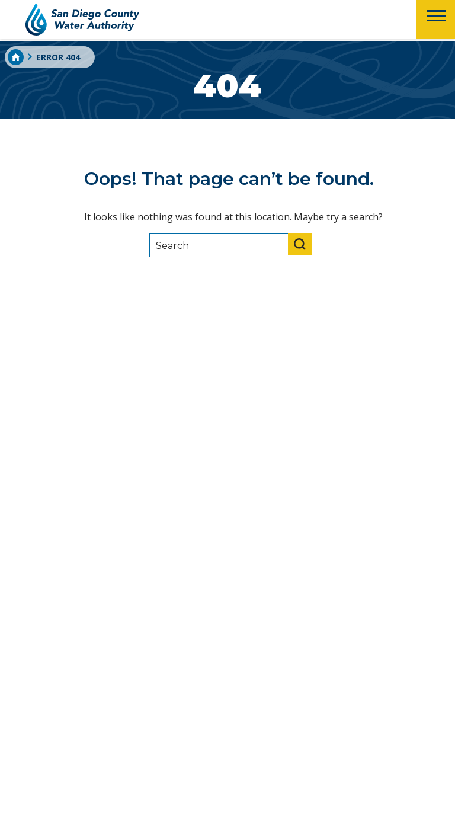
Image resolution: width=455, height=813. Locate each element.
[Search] (230, 245)
